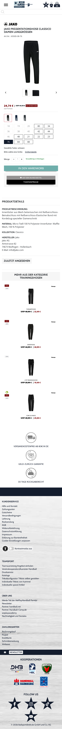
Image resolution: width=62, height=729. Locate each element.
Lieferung (6, 518)
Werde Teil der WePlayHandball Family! (19, 600)
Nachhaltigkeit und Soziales (14, 616)
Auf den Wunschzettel (31, 178)
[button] (6, 5)
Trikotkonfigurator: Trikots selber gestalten (20, 578)
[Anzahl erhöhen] (22, 159)
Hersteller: (8, 237)
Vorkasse (6, 644)
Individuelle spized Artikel (13, 585)
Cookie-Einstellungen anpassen (16, 540)
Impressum (7, 534)
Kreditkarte (7, 638)
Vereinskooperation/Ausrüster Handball (19, 569)
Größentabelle (30, 152)
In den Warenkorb (31, 168)
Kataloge (6, 575)
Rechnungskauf (9, 631)
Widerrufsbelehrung (11, 528)
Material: (7, 224)
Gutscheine (7, 512)
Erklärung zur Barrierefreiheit (14, 537)
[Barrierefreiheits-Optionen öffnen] (5, 548)
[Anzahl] (18, 159)
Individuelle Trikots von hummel (16, 581)
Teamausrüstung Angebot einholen (17, 566)
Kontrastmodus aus (23, 548)
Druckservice (7, 572)
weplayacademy (9, 613)
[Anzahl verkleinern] (14, 159)
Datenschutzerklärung (12, 531)
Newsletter (7, 603)
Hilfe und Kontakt (9, 506)
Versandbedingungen (11, 515)
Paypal (5, 634)
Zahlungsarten (8, 509)
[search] (31, 11)
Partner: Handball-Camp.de (14, 610)
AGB (4, 525)
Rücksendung (8, 522)
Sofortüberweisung (10, 641)
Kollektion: (8, 232)
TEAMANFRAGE (30, 182)
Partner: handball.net (11, 606)
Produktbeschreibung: (15, 209)
